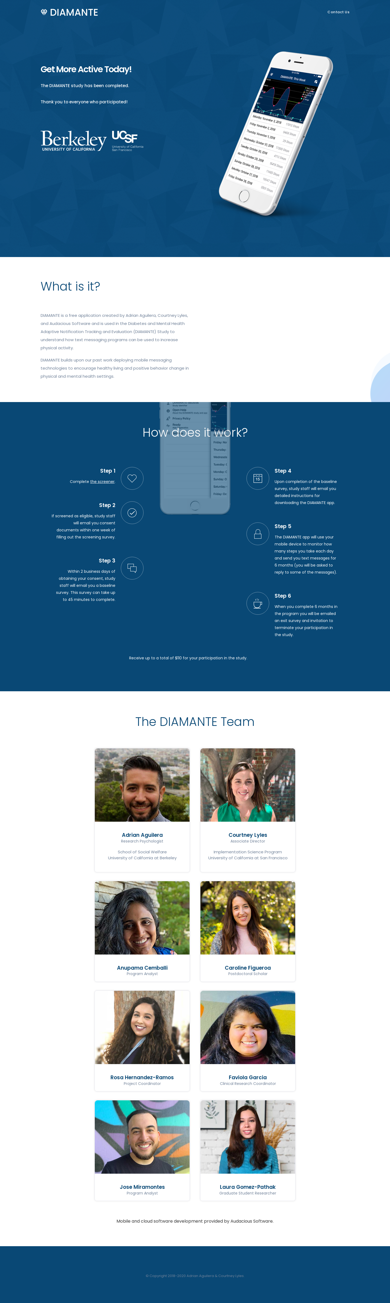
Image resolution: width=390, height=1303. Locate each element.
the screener (102, 481)
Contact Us (338, 12)
